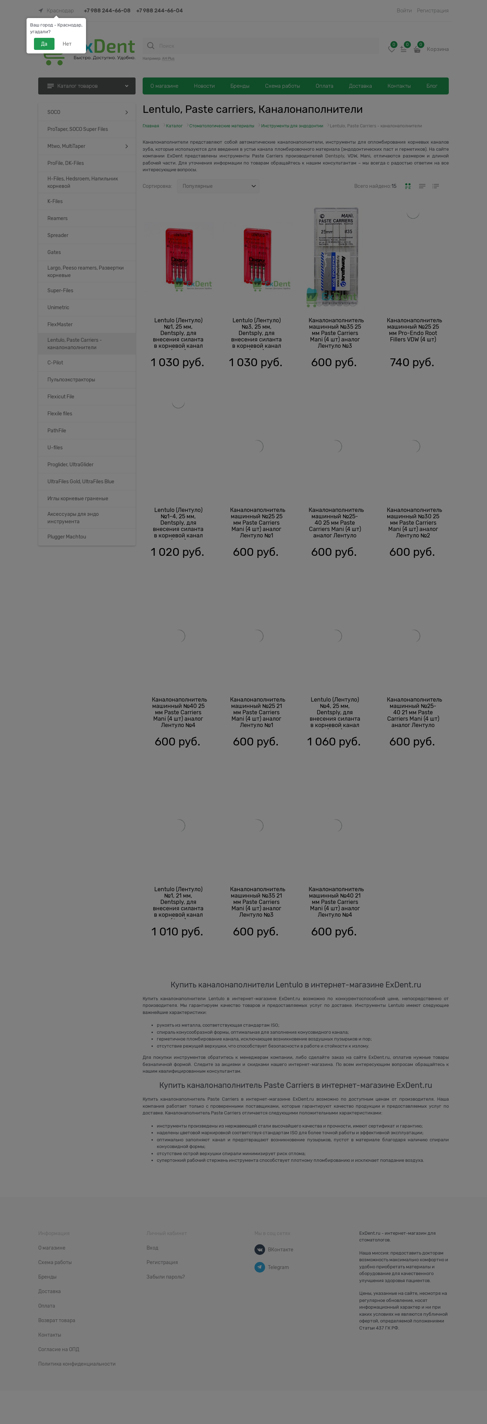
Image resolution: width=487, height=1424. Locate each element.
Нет (67, 44)
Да (44, 44)
